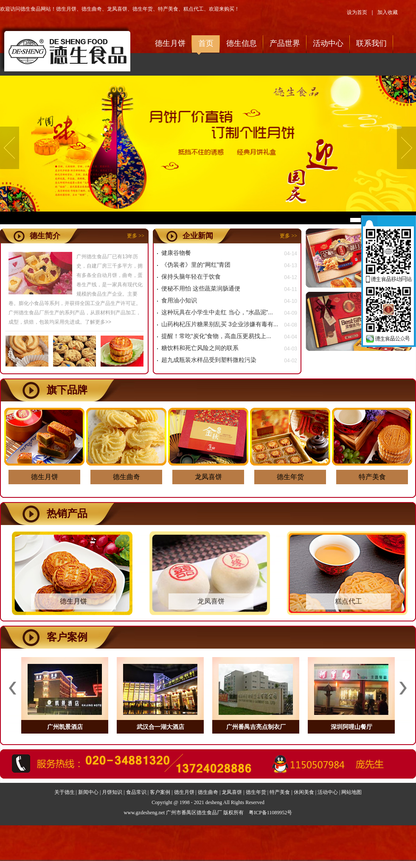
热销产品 (67, 513)
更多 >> (135, 236)
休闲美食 (304, 792)
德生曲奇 (92, 9)
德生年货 (142, 9)
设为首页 (357, 12)
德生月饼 (66, 9)
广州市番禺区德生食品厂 (194, 813)
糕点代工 (193, 9)
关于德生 (64, 792)
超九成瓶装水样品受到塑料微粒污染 (208, 359)
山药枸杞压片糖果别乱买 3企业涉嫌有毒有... (219, 324)
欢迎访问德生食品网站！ (28, 9)
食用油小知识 (179, 300)
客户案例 (67, 637)
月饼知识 (112, 792)
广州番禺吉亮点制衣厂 (256, 726)
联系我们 (371, 43)
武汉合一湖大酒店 (160, 726)
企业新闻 (198, 235)
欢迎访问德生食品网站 (65, 48)
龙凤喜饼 (117, 9)
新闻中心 (88, 792)
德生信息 (241, 43)
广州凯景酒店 (65, 726)
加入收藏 (387, 12)
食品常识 (136, 792)
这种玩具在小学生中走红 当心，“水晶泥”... (217, 312)
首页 (206, 43)
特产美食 (168, 9)
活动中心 (328, 43)
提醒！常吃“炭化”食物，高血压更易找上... (216, 336)
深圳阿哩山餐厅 (351, 726)
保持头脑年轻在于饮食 (191, 276)
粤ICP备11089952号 (270, 813)
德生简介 (45, 235)
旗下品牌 (67, 389)
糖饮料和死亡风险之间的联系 (200, 347)
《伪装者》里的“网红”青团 (195, 264)
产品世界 (285, 43)
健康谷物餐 (176, 252)
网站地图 (351, 792)
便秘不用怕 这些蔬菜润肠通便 (200, 288)
